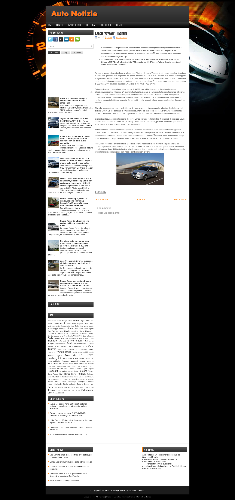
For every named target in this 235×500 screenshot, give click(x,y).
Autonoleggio (53, 329)
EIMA (92, 338)
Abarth (53, 321)
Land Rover (73, 358)
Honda (91, 349)
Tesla (81, 387)
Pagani (91, 368)
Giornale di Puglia (136, 490)
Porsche (83, 371)
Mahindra (56, 361)
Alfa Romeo (74, 320)
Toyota (51, 390)
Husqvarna (51, 352)
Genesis (64, 346)
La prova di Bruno (74, 25)
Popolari (54, 53)
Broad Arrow (83, 329)
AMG (88, 321)
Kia (74, 355)
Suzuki (67, 387)
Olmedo (71, 368)
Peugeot (52, 371)
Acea (59, 321)
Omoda (78, 368)
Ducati (81, 338)
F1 (68, 341)
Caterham (74, 331)
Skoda (50, 381)
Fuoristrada (81, 343)
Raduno (55, 374)
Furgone (90, 343)
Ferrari (78, 340)
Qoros (50, 374)
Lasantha (117, 497)
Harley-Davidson (81, 349)
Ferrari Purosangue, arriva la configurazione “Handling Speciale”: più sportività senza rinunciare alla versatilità (74, 201)
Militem (65, 364)
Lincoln (87, 358)
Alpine (83, 321)
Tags (66, 53)
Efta (86, 338)
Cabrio (67, 331)
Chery (82, 331)
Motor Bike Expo (73, 366)
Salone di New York (55, 379)
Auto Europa (60, 326)
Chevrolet (89, 331)
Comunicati (83, 333)
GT (87, 25)
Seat (78, 379)
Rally (61, 374)
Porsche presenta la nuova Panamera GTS (68, 434)
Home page (141, 199)
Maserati (74, 361)
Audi (62, 323)
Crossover (77, 336)
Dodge (57, 338)
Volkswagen (87, 390)
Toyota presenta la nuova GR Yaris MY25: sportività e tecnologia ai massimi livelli (68, 414)
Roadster (65, 377)
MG (60, 364)
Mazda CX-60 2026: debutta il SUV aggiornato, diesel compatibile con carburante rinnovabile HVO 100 (76, 180)
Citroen (58, 333)
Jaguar (59, 355)
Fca (72, 340)
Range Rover (70, 374)
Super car (89, 384)
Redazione (60, 25)
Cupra (85, 336)
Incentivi (74, 352)
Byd (53, 331)
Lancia (64, 358)
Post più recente (102, 199)
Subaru (80, 384)
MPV (92, 366)
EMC (60, 341)
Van (72, 390)
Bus (49, 331)
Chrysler (51, 333)
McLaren (90, 361)
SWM (73, 387)
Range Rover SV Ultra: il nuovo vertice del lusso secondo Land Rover (74, 223)
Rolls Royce (74, 377)
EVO (64, 341)
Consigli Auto (68, 336)
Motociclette (61, 366)
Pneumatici (68, 371)
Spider (64, 382)
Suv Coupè (58, 387)
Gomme (77, 346)
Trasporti (67, 390)
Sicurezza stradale (87, 379)
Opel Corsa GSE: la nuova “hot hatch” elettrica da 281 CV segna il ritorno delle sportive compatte (76, 160)
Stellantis (57, 384)
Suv (93, 25)
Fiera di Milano (60, 343)
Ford (69, 343)
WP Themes (100, 497)
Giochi (70, 346)
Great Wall (62, 349)
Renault (81, 373)
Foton (75, 343)
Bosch (76, 329)
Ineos (80, 352)
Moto (54, 366)
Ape (92, 321)
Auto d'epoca (77, 324)
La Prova (86, 355)
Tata (77, 387)
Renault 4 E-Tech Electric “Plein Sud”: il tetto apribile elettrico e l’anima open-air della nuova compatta (74, 139)
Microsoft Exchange (143, 497)
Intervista (90, 352)
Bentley (61, 329)
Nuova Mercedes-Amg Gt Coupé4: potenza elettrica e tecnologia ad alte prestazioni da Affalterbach (68, 406)
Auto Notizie (111, 490)
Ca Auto (59, 331)
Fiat (84, 340)
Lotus (50, 361)
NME (66, 368)
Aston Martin (53, 324)
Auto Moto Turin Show (75, 326)
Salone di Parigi (69, 379)
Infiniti (84, 352)
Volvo (50, 393)
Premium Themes (128, 497)
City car (65, 333)
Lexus (81, 358)
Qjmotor (91, 371)
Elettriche (53, 340)
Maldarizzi (65, 361)
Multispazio (52, 368)
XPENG (61, 393)
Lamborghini (54, 358)
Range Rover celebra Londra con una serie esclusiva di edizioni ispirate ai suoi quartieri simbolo (75, 283)
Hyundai (60, 352)
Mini (76, 363)
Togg (86, 387)
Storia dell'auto (105, 25)
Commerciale (73, 333)
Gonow (84, 346)
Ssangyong (82, 382)
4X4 (49, 321)
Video (78, 390)
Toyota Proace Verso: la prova (74, 118)
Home (50, 25)
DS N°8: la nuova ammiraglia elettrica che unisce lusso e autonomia (73, 100)
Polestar (75, 371)
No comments (121, 38)
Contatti (119, 25)
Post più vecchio (180, 199)
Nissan (60, 368)
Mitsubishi (83, 364)
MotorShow (85, 366)
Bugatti (91, 329)
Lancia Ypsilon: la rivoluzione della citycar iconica (71, 462)
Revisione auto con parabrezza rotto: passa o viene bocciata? (74, 242)
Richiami (56, 376)
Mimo (71, 364)
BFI (66, 329)
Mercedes (53, 363)
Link (92, 358)
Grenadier (70, 349)
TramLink (59, 390)
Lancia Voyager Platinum (111, 33)
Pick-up (60, 371)
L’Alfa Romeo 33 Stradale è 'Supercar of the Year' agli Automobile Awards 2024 (71, 421)
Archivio (77, 53)
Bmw (70, 328)
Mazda (82, 361)
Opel (85, 368)
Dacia (50, 338)
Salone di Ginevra (86, 377)
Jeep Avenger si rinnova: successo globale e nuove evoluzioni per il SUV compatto (76, 263)
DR (62, 338)
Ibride (68, 352)
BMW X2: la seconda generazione (64, 481)
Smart (57, 381)
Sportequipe (72, 382)
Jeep (67, 355)
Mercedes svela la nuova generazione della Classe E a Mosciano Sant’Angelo (68, 475)
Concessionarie (57, 336)
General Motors (53, 346)
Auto (69, 323)
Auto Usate (89, 326)
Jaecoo (51, 355)
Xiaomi (55, 393)
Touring (91, 387)
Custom (91, 336)
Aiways (64, 321)
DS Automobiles (71, 338)
